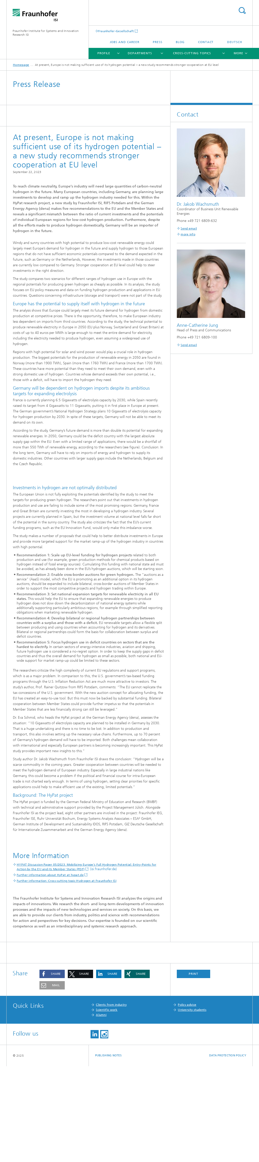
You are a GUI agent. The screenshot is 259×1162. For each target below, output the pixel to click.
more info (188, 234)
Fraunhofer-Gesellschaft (116, 31)
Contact (205, 42)
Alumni (101, 1110)
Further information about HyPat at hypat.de (50, 971)
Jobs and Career (125, 42)
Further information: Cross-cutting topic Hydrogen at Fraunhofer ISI (66, 976)
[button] (52, 1069)
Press (157, 42)
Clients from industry (111, 1100)
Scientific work (107, 1105)
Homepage (21, 65)
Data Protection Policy (227, 1151)
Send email (189, 228)
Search (242, 10)
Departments (140, 53)
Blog (180, 42)
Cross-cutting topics (192, 53)
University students (192, 1105)
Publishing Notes (108, 1151)
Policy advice (187, 1100)
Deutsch (234, 42)
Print (193, 1069)
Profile (103, 53)
